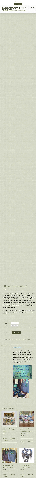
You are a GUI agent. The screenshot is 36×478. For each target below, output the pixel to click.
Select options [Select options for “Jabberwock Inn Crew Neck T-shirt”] (6, 257)
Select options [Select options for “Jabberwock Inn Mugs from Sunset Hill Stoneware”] (24, 190)
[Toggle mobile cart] (31, 7)
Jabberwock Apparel (12, 88)
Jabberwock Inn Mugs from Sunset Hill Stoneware (26, 179)
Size (6, 73)
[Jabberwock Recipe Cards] (9, 167)
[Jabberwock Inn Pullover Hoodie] (9, 203)
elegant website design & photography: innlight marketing (21, 296)
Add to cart (16, 80)
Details (13, 187)
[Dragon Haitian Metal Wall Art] (26, 203)
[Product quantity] (6, 80)
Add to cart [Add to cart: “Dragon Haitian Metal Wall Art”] (23, 223)
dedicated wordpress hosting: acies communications (18, 298)
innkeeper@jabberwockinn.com (9, 280)
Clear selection (32, 76)
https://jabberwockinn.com (8, 281)
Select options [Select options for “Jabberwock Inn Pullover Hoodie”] (6, 223)
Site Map (30, 286)
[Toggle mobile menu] (33, 7)
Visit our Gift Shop (30, 271)
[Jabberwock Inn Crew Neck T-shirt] (9, 237)
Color (6, 71)
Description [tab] (4, 94)
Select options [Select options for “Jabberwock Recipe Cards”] (6, 187)
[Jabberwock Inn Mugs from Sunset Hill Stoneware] (26, 167)
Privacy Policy (30, 280)
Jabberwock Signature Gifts (24, 88)
